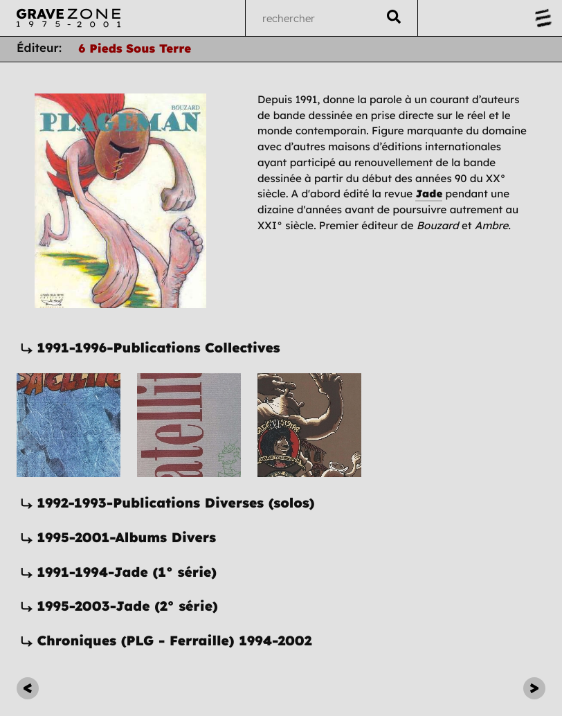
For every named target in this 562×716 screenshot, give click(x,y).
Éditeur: (39, 48)
